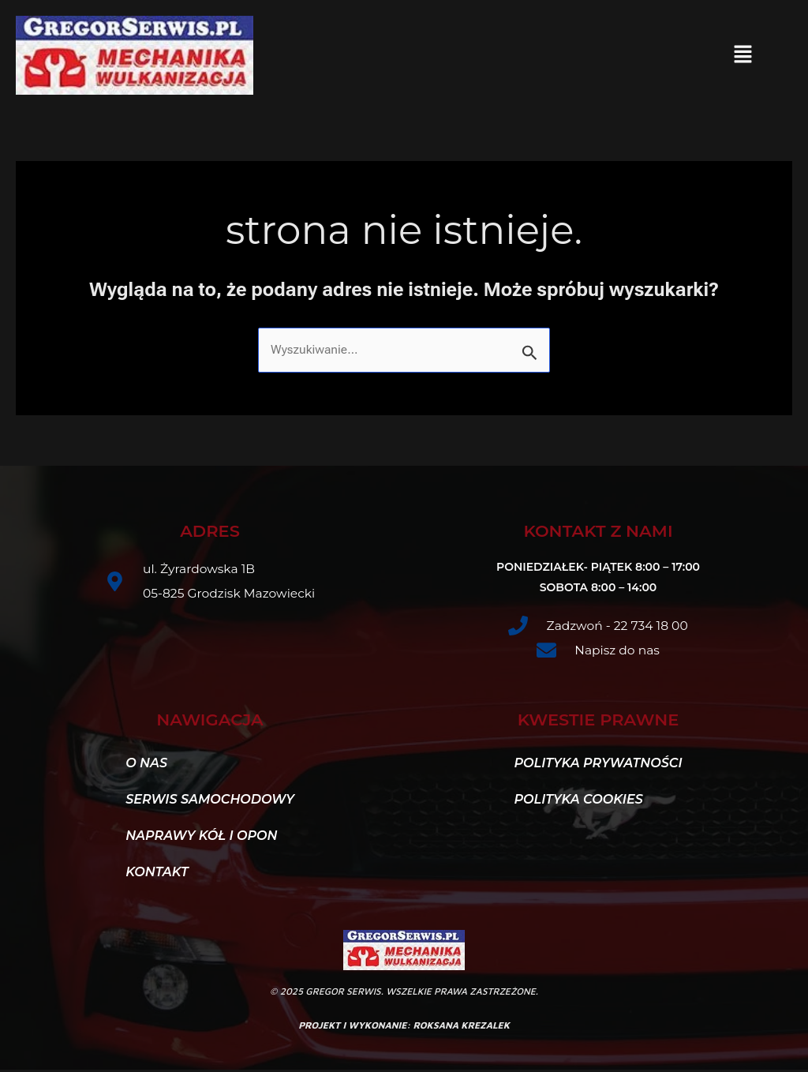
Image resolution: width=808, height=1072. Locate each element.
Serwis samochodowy (209, 801)
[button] (742, 55)
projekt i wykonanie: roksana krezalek (404, 1027)
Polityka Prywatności (598, 765)
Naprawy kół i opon (201, 837)
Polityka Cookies (578, 801)
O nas (146, 765)
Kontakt (165, 874)
